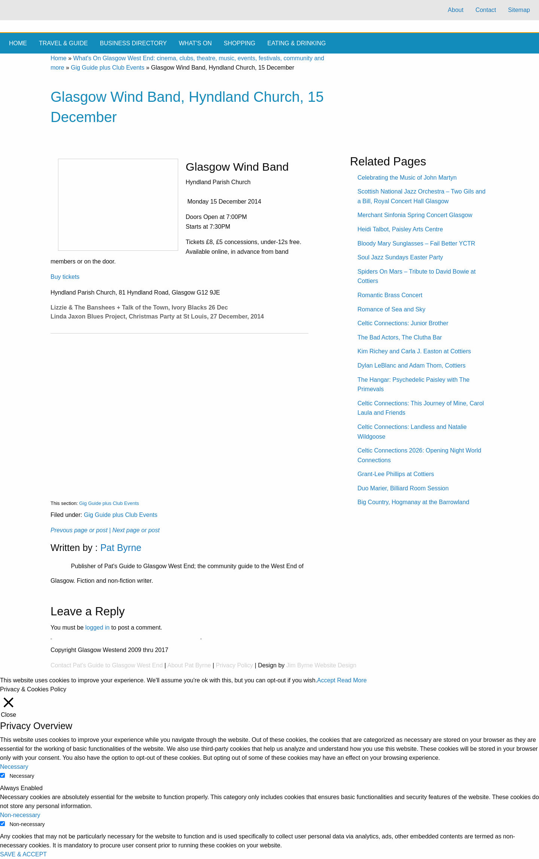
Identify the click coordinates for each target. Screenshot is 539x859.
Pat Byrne (120, 547)
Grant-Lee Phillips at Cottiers (395, 474)
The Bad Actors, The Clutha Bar (399, 337)
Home (18, 43)
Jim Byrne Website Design (321, 665)
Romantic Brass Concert (389, 295)
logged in (97, 627)
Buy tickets (65, 277)
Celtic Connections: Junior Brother (402, 323)
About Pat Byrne (189, 665)
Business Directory (133, 43)
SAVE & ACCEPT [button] (23, 854)
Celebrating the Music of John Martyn (407, 177)
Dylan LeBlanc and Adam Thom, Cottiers (411, 365)
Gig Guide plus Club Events (107, 67)
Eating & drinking (296, 43)
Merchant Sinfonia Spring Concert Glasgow (414, 215)
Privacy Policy (234, 665)
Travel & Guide (63, 43)
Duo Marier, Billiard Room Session (403, 488)
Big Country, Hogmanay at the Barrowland (413, 502)
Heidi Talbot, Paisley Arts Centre (400, 229)
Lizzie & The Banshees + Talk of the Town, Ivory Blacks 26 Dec (139, 307)
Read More (351, 680)
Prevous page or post (79, 530)
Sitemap (519, 10)
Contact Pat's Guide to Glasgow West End (107, 665)
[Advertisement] (179, 410)
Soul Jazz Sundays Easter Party (400, 257)
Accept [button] (326, 680)
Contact (485, 10)
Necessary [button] (14, 767)
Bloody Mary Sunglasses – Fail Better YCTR (416, 243)
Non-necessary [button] (20, 815)
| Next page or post (134, 530)
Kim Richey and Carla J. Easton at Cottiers (414, 351)
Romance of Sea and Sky (391, 309)
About (455, 10)
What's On (195, 43)
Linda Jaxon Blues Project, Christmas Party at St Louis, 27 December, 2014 (157, 316)
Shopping (239, 43)
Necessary (21, 776)
